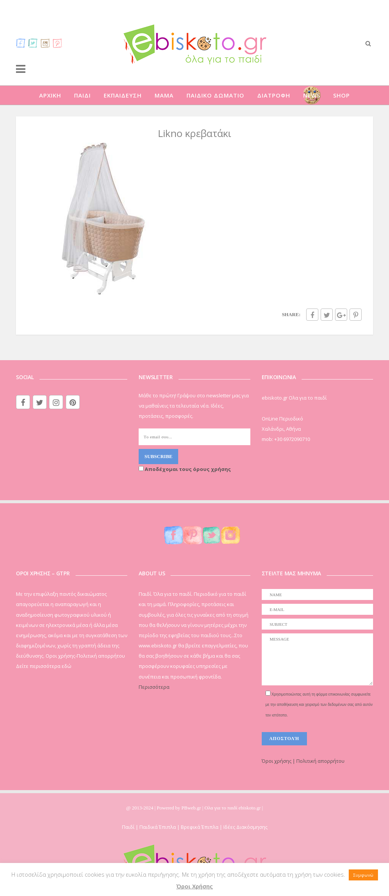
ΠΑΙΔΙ (82, 95)
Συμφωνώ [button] (363, 875)
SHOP (341, 95)
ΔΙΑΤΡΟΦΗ (273, 95)
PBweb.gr (192, 808)
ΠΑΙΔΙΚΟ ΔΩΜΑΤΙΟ (215, 95)
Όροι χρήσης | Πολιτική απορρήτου (303, 760)
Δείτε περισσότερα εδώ (43, 666)
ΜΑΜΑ (164, 95)
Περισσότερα (154, 686)
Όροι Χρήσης (194, 886)
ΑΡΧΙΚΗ (50, 95)
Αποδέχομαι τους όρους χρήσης (185, 469)
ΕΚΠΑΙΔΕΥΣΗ (123, 95)
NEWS (311, 95)
